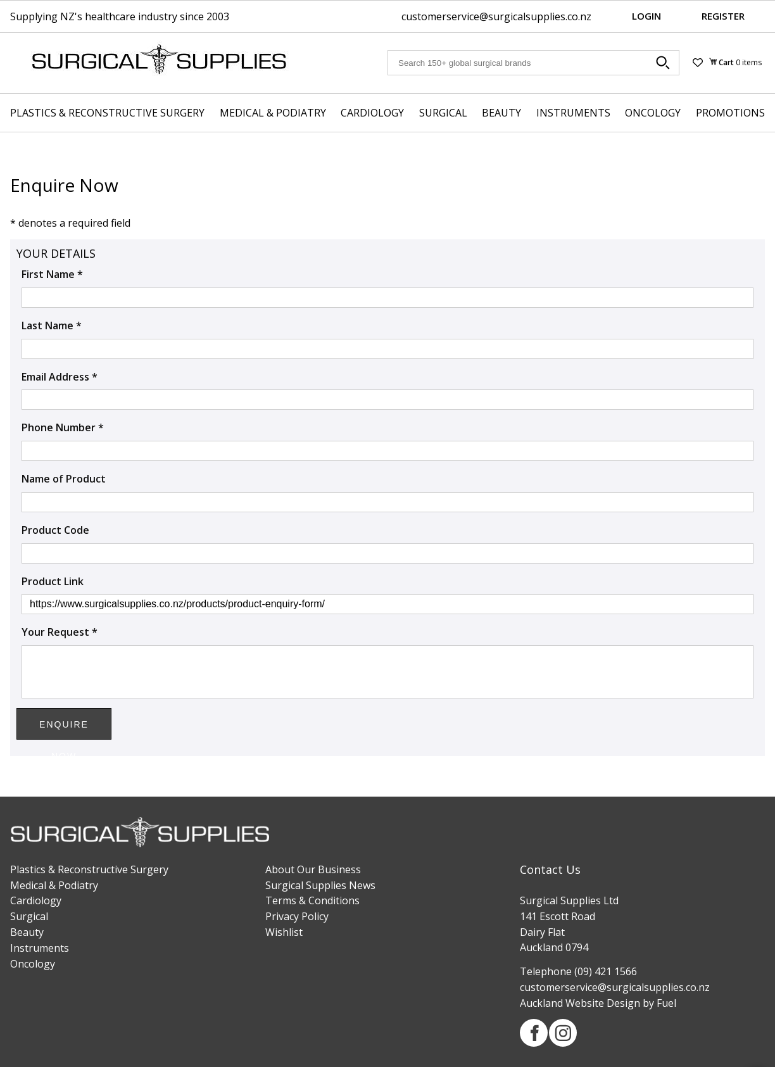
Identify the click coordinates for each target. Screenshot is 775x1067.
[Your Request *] (387, 671)
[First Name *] (387, 297)
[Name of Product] (387, 502)
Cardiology (372, 113)
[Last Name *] (387, 349)
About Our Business (313, 869)
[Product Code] (387, 553)
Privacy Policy (297, 916)
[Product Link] (387, 604)
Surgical (443, 113)
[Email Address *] (387, 399)
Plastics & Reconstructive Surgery (107, 113)
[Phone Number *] (387, 451)
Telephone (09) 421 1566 (578, 971)
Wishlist (284, 932)
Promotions (730, 113)
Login (646, 15)
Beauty (501, 113)
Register (723, 15)
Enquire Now (64, 729)
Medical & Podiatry (273, 113)
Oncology (653, 113)
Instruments (573, 113)
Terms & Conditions (312, 900)
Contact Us (550, 869)
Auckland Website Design (580, 1003)
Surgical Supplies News (320, 885)
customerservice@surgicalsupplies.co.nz (496, 16)
